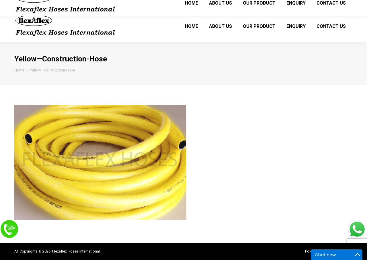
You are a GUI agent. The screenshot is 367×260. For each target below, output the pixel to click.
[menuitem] (191, 26)
